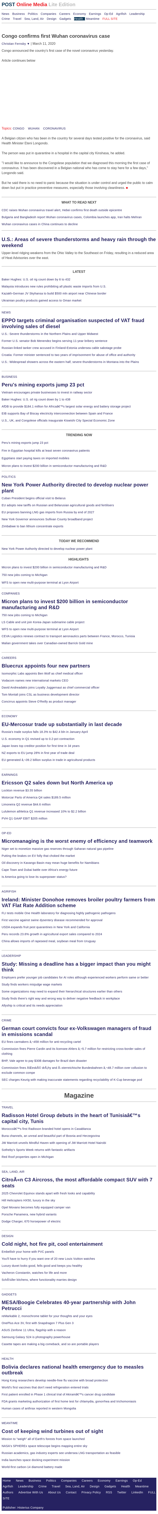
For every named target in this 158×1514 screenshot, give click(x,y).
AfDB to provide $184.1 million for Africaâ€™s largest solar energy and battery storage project (66, 406)
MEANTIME (10, 1423)
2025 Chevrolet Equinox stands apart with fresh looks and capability (48, 1193)
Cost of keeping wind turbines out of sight (52, 1431)
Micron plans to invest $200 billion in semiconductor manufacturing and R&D (54, 465)
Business (18, 13)
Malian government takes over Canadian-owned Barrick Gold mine (47, 643)
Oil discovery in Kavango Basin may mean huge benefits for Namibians (50, 862)
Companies (48, 13)
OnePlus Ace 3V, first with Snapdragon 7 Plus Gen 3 (38, 1323)
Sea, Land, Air (34, 18)
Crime (6, 18)
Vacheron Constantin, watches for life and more (34, 1272)
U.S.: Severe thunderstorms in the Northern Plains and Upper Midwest (50, 334)
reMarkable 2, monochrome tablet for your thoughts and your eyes (47, 1316)
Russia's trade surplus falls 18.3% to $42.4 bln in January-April (45, 731)
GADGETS (9, 1294)
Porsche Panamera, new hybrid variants (29, 1214)
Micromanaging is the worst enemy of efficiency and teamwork (77, 841)
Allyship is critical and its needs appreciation (32, 1005)
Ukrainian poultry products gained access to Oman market (41, 300)
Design (52, 18)
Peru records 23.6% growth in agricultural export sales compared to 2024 (52, 934)
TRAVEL (7, 1107)
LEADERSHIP (11, 955)
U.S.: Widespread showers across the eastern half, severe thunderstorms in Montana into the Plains (70, 362)
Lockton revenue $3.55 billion (22, 790)
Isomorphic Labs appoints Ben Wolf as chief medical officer (42, 673)
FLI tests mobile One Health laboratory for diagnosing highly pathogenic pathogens (59, 913)
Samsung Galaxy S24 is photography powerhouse (36, 1337)
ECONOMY (9, 716)
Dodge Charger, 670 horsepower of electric (31, 1221)
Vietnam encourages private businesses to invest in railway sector (47, 392)
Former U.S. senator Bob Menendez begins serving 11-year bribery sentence (54, 341)
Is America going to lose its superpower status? (34, 876)
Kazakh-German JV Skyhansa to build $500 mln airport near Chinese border (54, 293)
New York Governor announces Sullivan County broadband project (47, 519)
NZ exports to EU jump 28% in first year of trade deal (38, 753)
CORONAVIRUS (54, 128)
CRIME (7, 1020)
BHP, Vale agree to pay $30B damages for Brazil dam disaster (44, 1060)
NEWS (6, 312)
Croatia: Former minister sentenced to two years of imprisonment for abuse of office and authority (68, 355)
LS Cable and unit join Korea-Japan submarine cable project (43, 622)
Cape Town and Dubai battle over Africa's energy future (40, 869)
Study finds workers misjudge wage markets (32, 984)
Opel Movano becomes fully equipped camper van (36, 1207)
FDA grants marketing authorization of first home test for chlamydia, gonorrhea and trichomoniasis (69, 1401)
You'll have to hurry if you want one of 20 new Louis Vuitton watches (48, 1258)
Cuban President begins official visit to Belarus (34, 498)
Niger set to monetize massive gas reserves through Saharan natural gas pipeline (58, 848)
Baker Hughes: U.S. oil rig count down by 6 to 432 (36, 279)
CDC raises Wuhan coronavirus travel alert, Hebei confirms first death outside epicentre (62, 210)
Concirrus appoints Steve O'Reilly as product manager (39, 701)
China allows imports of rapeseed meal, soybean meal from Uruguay (49, 941)
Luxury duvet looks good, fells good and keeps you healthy (42, 1265)
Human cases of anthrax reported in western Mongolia (39, 1408)
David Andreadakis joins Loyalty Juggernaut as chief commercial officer (51, 687)
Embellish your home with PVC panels (28, 1251)
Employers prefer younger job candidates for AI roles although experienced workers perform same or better (75, 977)
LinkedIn (137, 1492)
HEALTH (8, 1358)
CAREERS (9, 657)
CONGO (18, 128)
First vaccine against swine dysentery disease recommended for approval (52, 920)
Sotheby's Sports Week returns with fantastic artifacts (38, 1149)
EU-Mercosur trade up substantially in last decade (62, 724)
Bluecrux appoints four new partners (46, 666)
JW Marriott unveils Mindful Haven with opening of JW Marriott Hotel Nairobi (54, 1142)
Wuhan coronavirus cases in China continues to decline (40, 224)
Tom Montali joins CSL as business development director (40, 694)
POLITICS (9, 476)
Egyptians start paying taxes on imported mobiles (35, 458)
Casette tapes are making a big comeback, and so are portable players (50, 1344)
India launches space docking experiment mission (36, 1460)
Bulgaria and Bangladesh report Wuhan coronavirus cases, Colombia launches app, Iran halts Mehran (72, 217)
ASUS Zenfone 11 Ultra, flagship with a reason (34, 1330)
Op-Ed (108, 13)
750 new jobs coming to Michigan (25, 575)
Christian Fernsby (16, 43)
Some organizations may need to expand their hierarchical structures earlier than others (62, 991)
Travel (17, 18)
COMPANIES (11, 593)
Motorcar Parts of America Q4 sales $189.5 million (36, 797)
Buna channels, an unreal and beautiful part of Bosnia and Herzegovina (51, 1135)
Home (7, 1480)
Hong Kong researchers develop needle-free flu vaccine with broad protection (55, 1380)
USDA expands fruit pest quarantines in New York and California (46, 927)
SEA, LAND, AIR (13, 1171)
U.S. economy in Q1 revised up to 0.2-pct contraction (38, 739)
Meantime (93, 18)
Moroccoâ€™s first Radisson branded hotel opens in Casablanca (46, 1128)
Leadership (137, 13)
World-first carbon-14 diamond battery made (32, 1467)
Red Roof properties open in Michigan (28, 1156)
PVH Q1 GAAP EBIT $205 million (24, 818)
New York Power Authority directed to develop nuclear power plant (47, 548)
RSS (109, 1492)
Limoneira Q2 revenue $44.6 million (26, 804)
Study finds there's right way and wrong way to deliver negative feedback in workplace (61, 998)
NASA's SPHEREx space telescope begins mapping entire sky (44, 1446)
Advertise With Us (30, 1492)
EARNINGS (10, 774)
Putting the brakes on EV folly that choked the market (38, 855)
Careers (64, 13)
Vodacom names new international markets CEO (35, 680)
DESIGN (7, 1236)
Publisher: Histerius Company (23, 1507)
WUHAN (33, 128)
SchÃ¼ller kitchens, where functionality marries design (39, 1279)
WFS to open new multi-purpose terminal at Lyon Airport (40, 582)
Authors (8, 1492)
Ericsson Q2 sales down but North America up (57, 782)
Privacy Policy (91, 1492)
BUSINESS (9, 376)
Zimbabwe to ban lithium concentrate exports (32, 526)
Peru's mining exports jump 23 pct (43, 384)
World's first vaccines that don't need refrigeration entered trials (45, 1387)
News (5, 13)
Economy (79, 13)
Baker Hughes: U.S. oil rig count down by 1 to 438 (36, 399)
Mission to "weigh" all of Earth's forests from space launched (43, 1439)
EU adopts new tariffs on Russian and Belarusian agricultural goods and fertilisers (58, 505)
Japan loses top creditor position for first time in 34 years (41, 746)
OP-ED (6, 833)
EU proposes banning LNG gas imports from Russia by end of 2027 (48, 512)
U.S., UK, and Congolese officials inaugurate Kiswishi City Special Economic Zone (58, 420)
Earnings (95, 13)
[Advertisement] (32, 89)
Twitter (122, 1492)
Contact (71, 1492)
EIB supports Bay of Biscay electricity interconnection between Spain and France (57, 413)
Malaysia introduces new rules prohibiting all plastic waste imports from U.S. (54, 286)
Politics (33, 13)
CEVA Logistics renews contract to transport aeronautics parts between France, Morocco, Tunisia (68, 636)
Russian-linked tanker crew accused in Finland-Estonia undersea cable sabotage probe (62, 348)
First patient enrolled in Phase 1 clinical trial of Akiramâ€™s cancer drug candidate (58, 1394)
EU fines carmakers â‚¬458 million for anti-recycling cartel (41, 1041)
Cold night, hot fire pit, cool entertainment (52, 1244)
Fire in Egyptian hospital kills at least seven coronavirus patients (46, 450)
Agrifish (121, 13)
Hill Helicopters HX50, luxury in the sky (28, 1200)
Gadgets (65, 18)
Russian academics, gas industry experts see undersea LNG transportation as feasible (61, 1453)
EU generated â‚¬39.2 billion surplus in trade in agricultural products (48, 760)
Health (78, 18)
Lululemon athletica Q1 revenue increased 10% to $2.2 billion (44, 811)
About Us (54, 1492)
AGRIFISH (9, 891)
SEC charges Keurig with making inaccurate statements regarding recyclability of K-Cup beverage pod (72, 1079)
